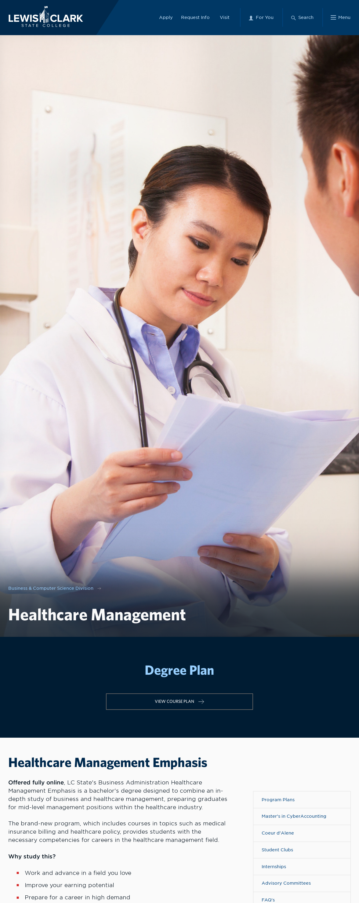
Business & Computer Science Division (50, 588)
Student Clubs (277, 849)
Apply (166, 17)
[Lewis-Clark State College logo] (45, 16)
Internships (274, 866)
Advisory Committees (286, 883)
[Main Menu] (340, 17)
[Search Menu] (302, 17)
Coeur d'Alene (278, 832)
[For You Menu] (261, 17)
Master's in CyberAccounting (294, 816)
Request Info (195, 17)
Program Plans (278, 799)
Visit (225, 17)
